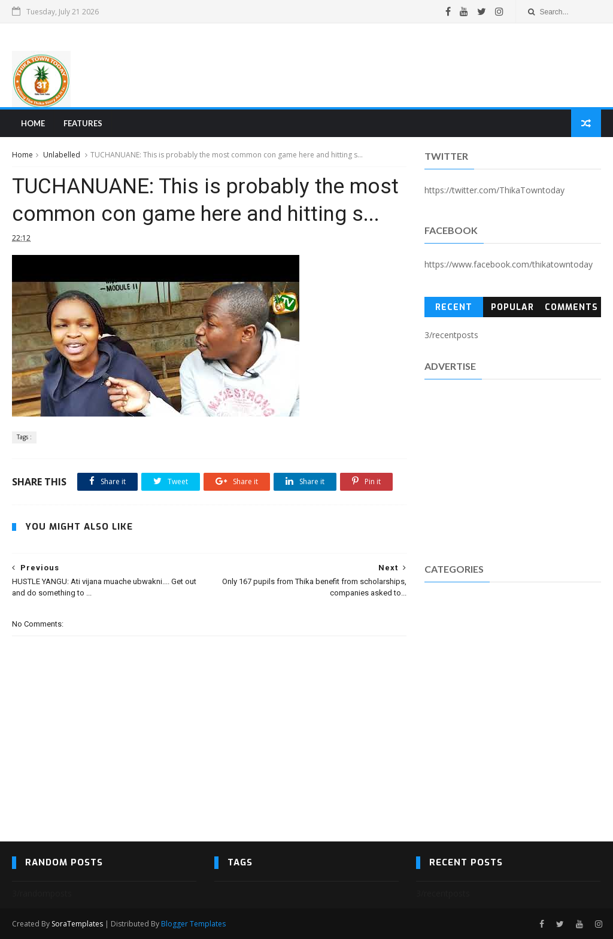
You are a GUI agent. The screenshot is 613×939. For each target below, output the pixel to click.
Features (82, 123)
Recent (453, 307)
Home (33, 123)
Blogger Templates (193, 924)
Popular (512, 307)
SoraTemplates (77, 924)
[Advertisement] (382, 65)
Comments (571, 307)
